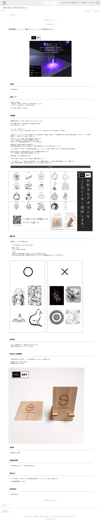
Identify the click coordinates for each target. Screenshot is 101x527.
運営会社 (5, 510)
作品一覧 (63, 2)
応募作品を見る (50, 24)
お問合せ (50, 166)
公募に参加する (74, 2)
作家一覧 (68, 2)
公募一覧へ (13, 15)
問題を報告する (7, 512)
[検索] (59, 3)
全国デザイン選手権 (7, 7)
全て (26, 7)
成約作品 (87, 11)
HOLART (21, 7)
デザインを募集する (82, 2)
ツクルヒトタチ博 (15, 7)
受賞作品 (96, 11)
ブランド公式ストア (91, 2)
